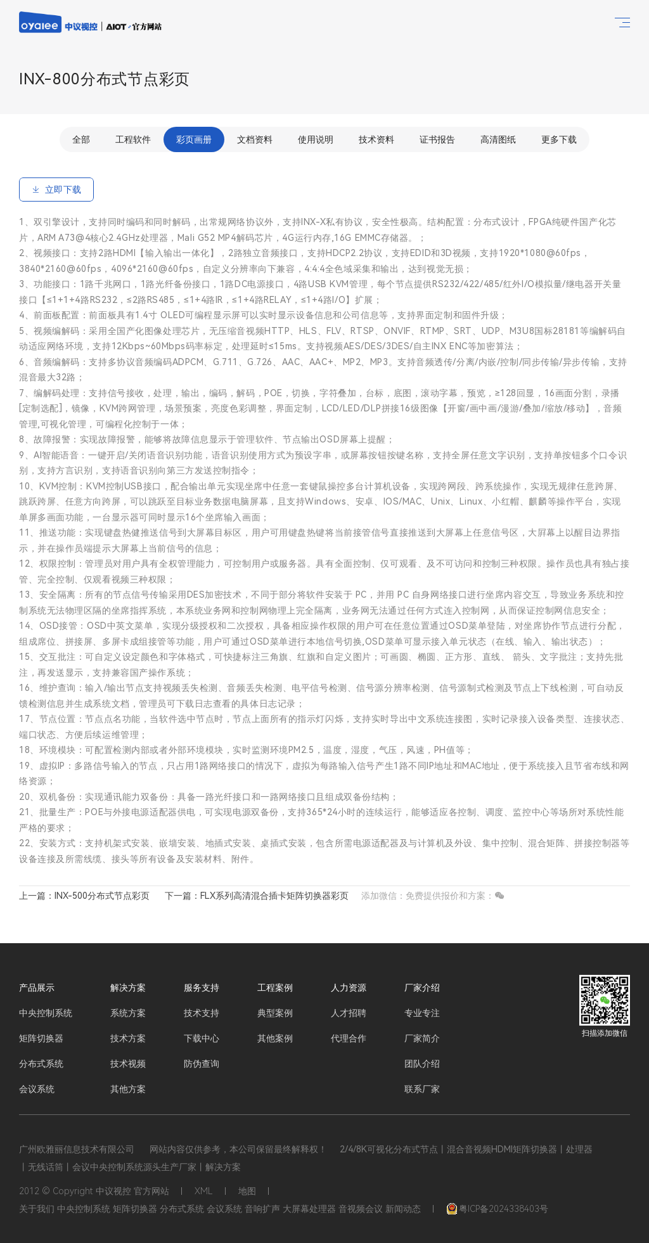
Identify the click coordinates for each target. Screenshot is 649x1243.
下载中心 (201, 1038)
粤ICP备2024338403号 (497, 1209)
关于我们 (37, 1209)
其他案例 (275, 1038)
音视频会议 (360, 1209)
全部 (81, 139)
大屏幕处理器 (309, 1209)
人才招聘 (348, 1013)
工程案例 (275, 987)
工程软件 (133, 139)
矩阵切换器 (41, 1038)
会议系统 (37, 1089)
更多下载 (559, 139)
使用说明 (315, 139)
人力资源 (348, 987)
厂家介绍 (422, 987)
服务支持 (201, 987)
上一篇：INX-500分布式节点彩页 (84, 896)
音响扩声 (262, 1209)
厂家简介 (422, 1038)
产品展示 (37, 987)
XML (204, 1191)
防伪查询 (201, 1064)
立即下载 (56, 189)
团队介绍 (422, 1064)
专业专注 (422, 1013)
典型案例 (275, 1013)
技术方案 (128, 1038)
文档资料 (255, 139)
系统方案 (128, 1013)
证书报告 (437, 139)
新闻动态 (403, 1209)
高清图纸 (498, 139)
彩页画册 (194, 139)
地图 (247, 1191)
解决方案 (128, 987)
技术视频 (128, 1064)
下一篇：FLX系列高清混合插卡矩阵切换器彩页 (257, 896)
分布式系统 (41, 1064)
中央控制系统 (45, 1013)
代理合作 (348, 1038)
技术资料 (376, 139)
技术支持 (201, 1013)
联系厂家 (422, 1089)
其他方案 (128, 1089)
